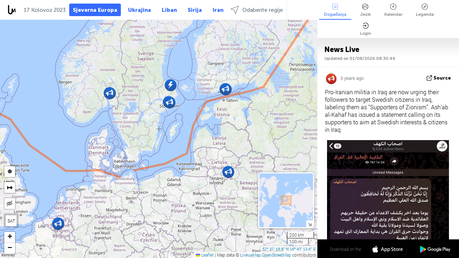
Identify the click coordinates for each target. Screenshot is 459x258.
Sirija (195, 10)
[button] (58, 224)
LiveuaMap (250, 255)
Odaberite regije (257, 10)
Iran (218, 10)
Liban (169, 10)
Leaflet (205, 255)
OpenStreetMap (276, 255)
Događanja (335, 10)
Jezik (365, 10)
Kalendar (393, 10)
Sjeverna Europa (95, 10)
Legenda (425, 10)
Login (365, 29)
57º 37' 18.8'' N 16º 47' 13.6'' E (289, 249)
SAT (11, 221)
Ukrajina (139, 10)
